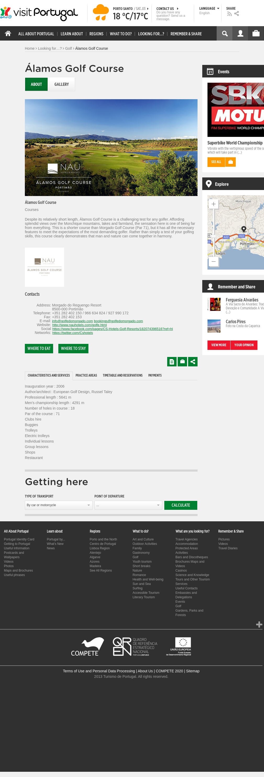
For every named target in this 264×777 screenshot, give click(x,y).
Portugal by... (56, 539)
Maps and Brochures (18, 570)
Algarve (95, 557)
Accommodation (187, 544)
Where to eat (38, 348)
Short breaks (141, 566)
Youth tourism (142, 561)
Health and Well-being (148, 579)
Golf (68, 48)
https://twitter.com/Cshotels (72, 333)
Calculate (181, 505)
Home (30, 48)
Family (137, 548)
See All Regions (101, 570)
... (97, 505)
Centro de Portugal (103, 544)
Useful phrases (14, 575)
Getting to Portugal (17, 544)
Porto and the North (103, 539)
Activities (182, 553)
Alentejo (95, 553)
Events (180, 601)
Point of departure (109, 496)
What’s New (55, 544)
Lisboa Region (100, 548)
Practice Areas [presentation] (86, 375)
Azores (94, 561)
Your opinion (244, 345)
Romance (139, 575)
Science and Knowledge (192, 575)
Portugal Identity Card (19, 539)
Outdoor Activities (145, 544)
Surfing (138, 588)
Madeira (95, 566)
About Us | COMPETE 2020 (160, 671)
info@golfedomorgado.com (72, 321)
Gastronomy (141, 553)
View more (218, 345)
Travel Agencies (187, 539)
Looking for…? (50, 48)
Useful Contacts (187, 588)
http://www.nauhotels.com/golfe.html (79, 325)
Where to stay (73, 348)
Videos (8, 561)
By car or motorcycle (41, 505)
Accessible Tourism (146, 593)
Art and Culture (143, 539)
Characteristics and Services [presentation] (49, 375)
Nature (137, 570)
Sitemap (192, 671)
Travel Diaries (228, 548)
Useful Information (16, 548)
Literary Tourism (144, 597)
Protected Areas (187, 548)
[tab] (49, 376)
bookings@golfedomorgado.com (118, 321)
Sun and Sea (142, 584)
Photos (9, 566)
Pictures (223, 539)
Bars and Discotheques (192, 557)
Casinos (181, 570)
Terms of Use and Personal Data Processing (99, 671)
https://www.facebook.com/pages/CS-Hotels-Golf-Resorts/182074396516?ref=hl (112, 329)
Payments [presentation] (155, 375)
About (36, 84)
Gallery (61, 84)
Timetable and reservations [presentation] (123, 375)
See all (216, 162)
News (51, 548)
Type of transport (39, 496)
